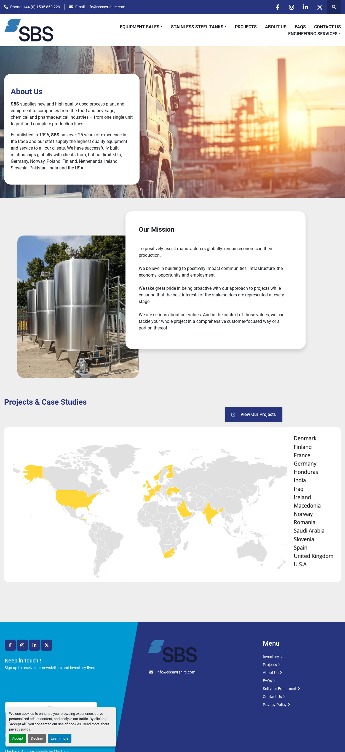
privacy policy (19, 729)
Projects (246, 26)
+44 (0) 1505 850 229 (41, 7)
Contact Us (327, 26)
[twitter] (320, 7)
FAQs (300, 26)
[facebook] (277, 7)
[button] (141, 27)
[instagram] (291, 7)
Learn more (59, 738)
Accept (17, 738)
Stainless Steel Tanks (197, 26)
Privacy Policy (275, 704)
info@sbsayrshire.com (106, 7)
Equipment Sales (139, 26)
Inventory (271, 656)
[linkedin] (305, 7)
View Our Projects (253, 414)
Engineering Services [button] (313, 33)
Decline (37, 738)
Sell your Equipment (279, 688)
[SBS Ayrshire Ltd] (172, 650)
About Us (276, 26)
